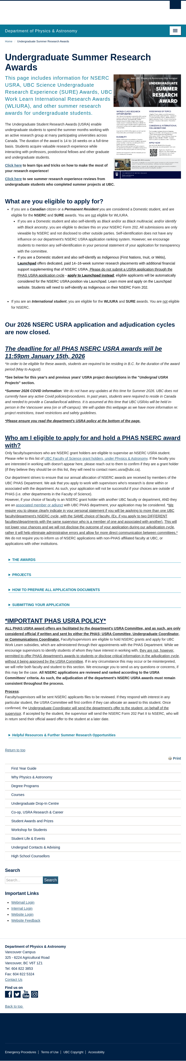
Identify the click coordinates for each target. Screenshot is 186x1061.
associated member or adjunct (39, 505)
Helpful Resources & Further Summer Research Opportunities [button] (64, 735)
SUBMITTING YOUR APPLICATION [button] (40, 605)
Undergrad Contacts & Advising (35, 847)
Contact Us (13, 980)
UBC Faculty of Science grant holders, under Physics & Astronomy (95, 458)
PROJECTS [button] (21, 575)
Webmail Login (22, 902)
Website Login (22, 914)
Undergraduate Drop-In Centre (35, 803)
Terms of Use (50, 1052)
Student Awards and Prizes (32, 821)
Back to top (16, 1006)
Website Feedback (25, 920)
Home (8, 41)
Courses (17, 795)
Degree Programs (25, 786)
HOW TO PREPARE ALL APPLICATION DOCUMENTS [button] (56, 590)
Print (177, 758)
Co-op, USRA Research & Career (37, 812)
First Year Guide (23, 768)
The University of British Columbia (66, 10)
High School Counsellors (30, 856)
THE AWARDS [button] (24, 560)
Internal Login (22, 908)
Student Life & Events (28, 839)
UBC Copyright (73, 1052)
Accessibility (96, 1052)
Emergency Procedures (20, 1052)
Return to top (15, 750)
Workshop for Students (29, 830)
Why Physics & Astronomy (31, 777)
